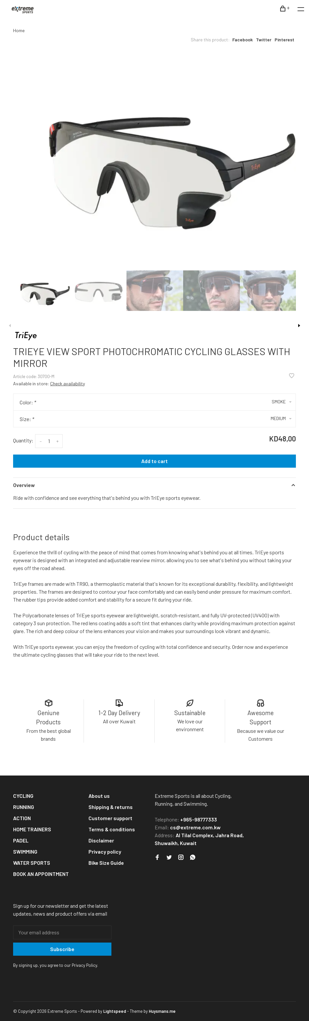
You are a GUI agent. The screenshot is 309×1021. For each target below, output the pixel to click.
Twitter (263, 39)
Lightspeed (114, 1011)
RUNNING (23, 807)
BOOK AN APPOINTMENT (41, 874)
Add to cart (154, 461)
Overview (24, 485)
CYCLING (23, 796)
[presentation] (41, 290)
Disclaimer (101, 840)
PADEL (21, 840)
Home (19, 30)
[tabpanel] (154, 156)
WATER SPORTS (31, 863)
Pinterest (284, 39)
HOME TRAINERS (32, 829)
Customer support (110, 818)
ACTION (22, 818)
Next (299, 325)
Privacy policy (104, 851)
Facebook (242, 39)
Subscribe (62, 949)
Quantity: (23, 440)
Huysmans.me (162, 1011)
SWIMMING (25, 851)
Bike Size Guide (106, 863)
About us (99, 796)
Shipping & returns (110, 807)
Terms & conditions (111, 829)
